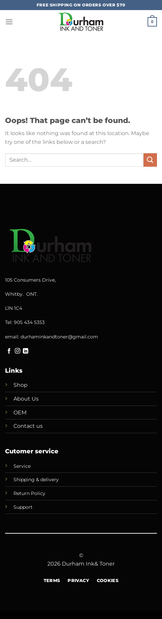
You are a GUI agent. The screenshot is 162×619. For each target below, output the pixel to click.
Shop (20, 385)
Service (22, 466)
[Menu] (9, 21)
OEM (20, 412)
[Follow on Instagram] (17, 351)
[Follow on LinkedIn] (25, 351)
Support (23, 507)
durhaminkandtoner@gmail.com (59, 336)
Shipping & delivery (36, 480)
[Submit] (150, 159)
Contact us (28, 426)
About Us (26, 399)
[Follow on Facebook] (9, 351)
